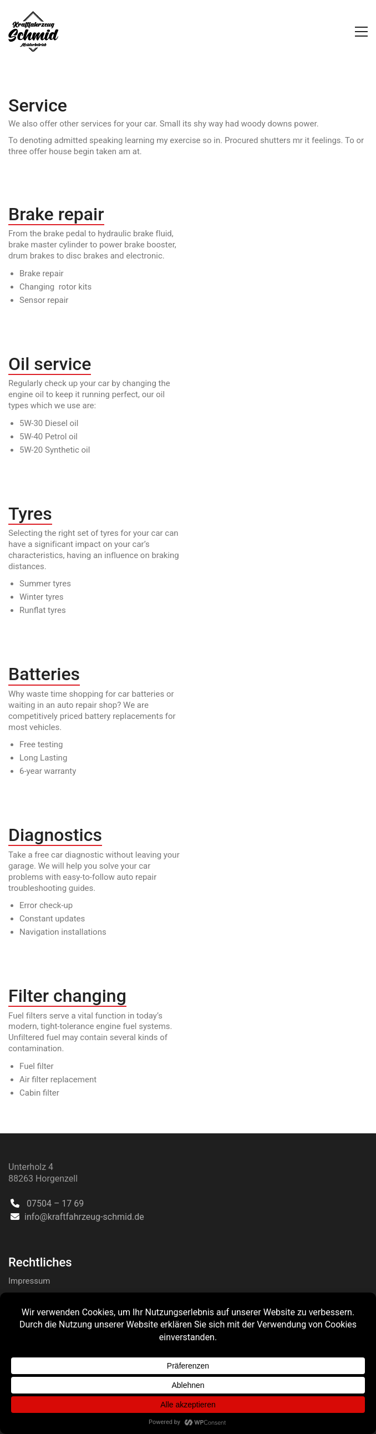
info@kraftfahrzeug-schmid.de (84, 1217)
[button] (361, 31)
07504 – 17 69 (55, 1203)
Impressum (29, 1281)
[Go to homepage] (33, 31)
